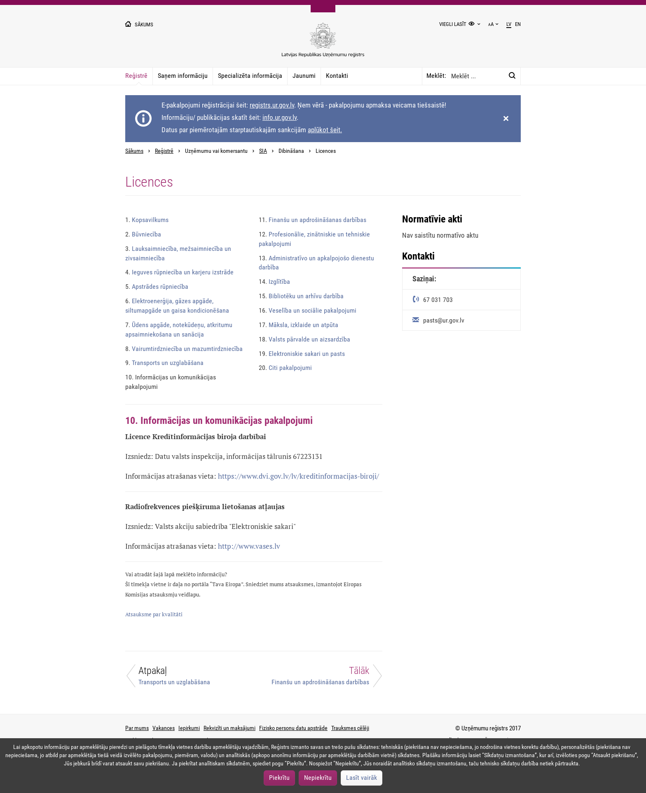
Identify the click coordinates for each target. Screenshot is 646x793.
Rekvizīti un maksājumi (229, 728)
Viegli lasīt (452, 24)
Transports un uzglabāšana (164, 363)
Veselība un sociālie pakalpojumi (307, 310)
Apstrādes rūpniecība (156, 286)
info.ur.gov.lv (279, 117)
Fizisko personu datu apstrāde (293, 728)
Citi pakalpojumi (285, 368)
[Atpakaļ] (184, 678)
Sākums (134, 150)
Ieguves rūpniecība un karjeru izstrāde (179, 272)
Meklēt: (436, 76)
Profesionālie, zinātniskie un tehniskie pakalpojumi (314, 239)
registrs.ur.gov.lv (272, 105)
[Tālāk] (323, 678)
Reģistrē (136, 76)
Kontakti (337, 76)
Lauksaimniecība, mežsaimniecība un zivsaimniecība (178, 253)
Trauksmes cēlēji (350, 728)
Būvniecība (143, 234)
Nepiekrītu (318, 777)
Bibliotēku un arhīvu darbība (301, 296)
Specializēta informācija (250, 76)
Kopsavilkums (147, 220)
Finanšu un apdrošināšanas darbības (312, 220)
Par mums (137, 728)
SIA (263, 150)
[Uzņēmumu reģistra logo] (323, 44)
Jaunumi (304, 76)
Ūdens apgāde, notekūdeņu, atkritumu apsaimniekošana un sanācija (178, 329)
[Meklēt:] (512, 76)
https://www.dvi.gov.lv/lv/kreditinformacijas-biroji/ (298, 476)
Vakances (163, 728)
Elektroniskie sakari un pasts (302, 354)
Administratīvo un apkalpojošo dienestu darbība (316, 262)
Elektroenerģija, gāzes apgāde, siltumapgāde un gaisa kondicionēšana (177, 305)
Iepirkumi (189, 728)
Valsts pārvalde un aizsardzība (304, 339)
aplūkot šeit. (325, 130)
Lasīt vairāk (361, 777)
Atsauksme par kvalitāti (154, 614)
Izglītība (274, 281)
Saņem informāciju (183, 76)
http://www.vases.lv (249, 546)
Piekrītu (279, 777)
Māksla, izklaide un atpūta (298, 325)
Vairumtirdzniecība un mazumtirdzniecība (184, 349)
